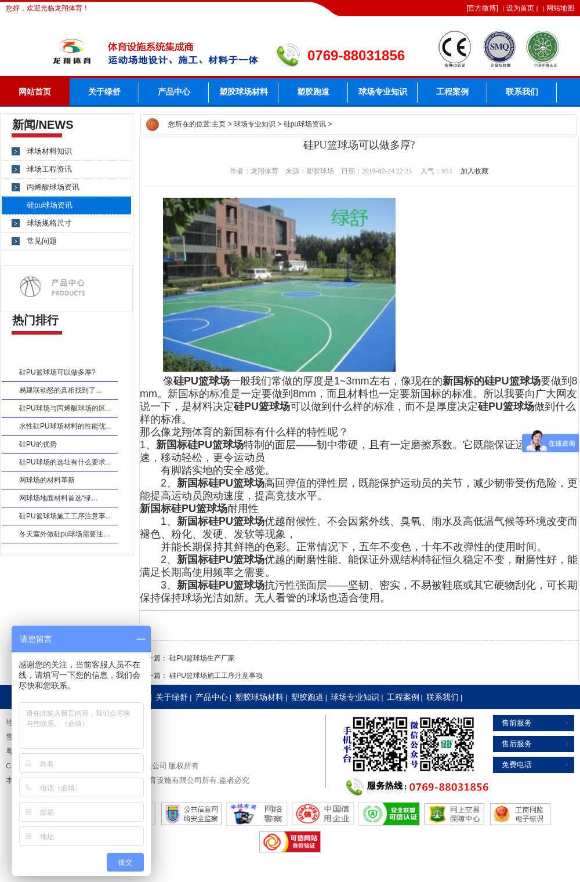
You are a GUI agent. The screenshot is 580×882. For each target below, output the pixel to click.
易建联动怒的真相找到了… (61, 390)
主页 (219, 124)
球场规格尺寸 (49, 223)
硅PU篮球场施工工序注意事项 (216, 676)
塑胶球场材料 (243, 92)
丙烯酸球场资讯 (53, 187)
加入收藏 (474, 171)
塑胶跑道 (313, 92)
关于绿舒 (104, 92)
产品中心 (174, 92)
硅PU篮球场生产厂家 (202, 658)
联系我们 (522, 92)
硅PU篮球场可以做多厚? (57, 372)
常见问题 (42, 241)
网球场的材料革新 (47, 480)
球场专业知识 (382, 92)
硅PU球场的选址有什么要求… (66, 462)
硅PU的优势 (38, 444)
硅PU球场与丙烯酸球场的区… (66, 408)
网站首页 (35, 92)
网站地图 (560, 8)
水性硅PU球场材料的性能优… (66, 426)
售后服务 (517, 743)
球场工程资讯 (49, 169)
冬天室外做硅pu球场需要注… (64, 534)
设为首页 (520, 8)
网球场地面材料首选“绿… (58, 498)
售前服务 (517, 722)
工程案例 (452, 92)
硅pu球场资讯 (305, 124)
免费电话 (517, 764)
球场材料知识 (49, 151)
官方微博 (482, 8)
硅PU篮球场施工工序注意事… (66, 516)
